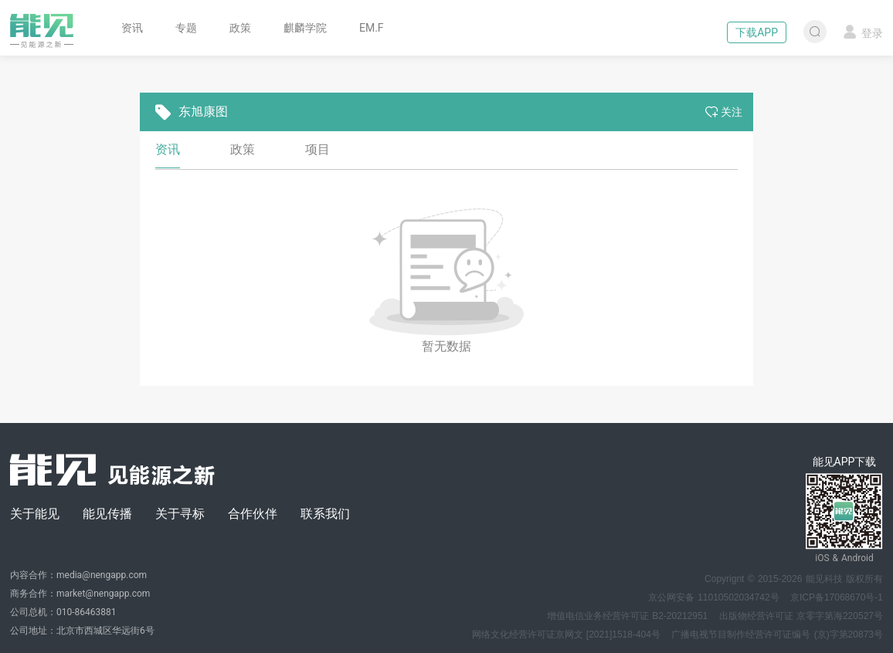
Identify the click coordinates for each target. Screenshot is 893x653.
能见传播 (107, 513)
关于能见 (34, 513)
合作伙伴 (252, 513)
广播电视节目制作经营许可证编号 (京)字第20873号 (777, 634)
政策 (240, 28)
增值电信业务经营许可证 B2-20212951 (627, 616)
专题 (186, 28)
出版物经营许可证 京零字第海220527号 (801, 616)
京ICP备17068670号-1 (836, 597)
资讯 (132, 28)
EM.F (371, 28)
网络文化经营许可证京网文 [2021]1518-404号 (566, 634)
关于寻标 (180, 513)
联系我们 (325, 513)
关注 (723, 112)
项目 (317, 149)
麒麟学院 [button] (305, 28)
